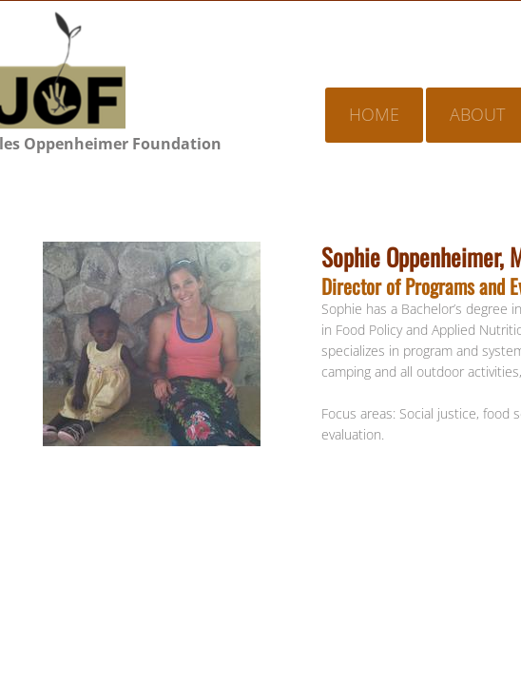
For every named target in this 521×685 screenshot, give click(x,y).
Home (374, 114)
